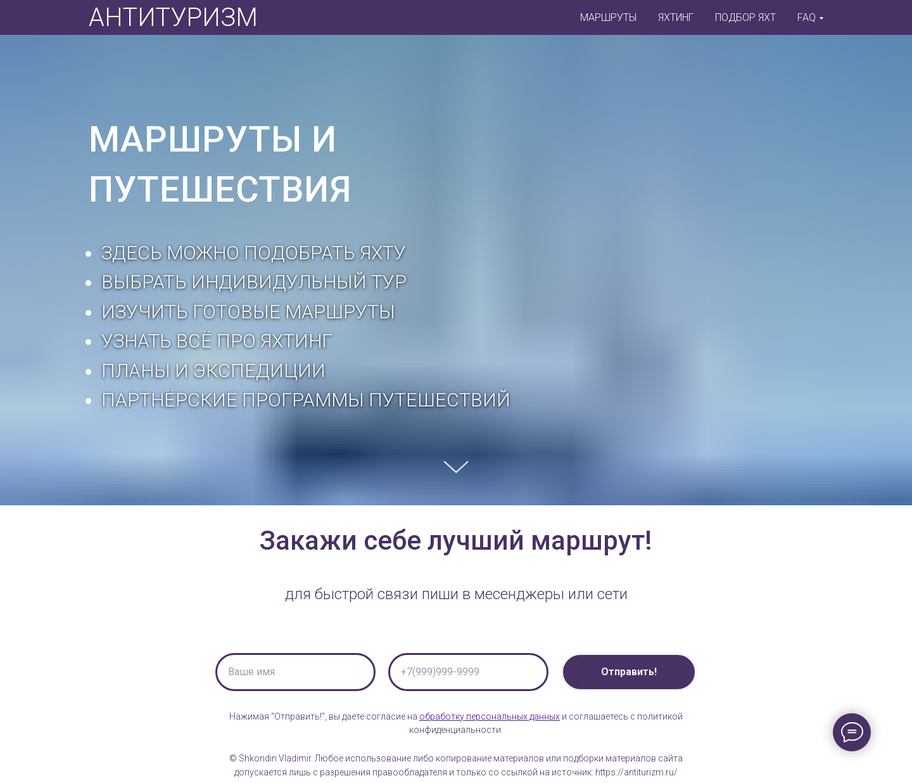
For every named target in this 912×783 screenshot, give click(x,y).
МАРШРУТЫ (608, 17)
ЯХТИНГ (676, 17)
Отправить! (629, 672)
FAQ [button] (806, 17)
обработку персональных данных (489, 716)
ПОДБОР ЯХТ (745, 17)
